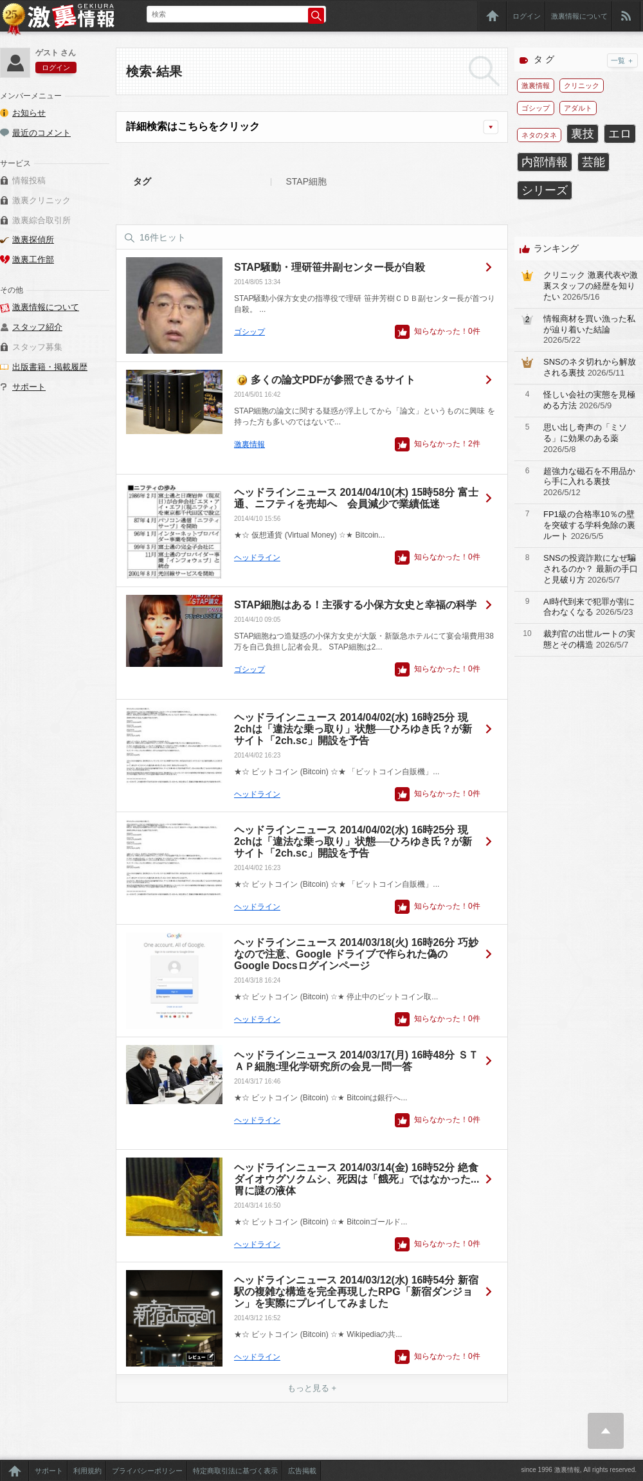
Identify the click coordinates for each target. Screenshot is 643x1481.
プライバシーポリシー (147, 1471)
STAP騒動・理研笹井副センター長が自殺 (329, 267)
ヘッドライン (257, 557)
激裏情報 (249, 444)
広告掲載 (302, 1471)
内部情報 (544, 162)
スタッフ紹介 (37, 327)
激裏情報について (579, 16)
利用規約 (87, 1471)
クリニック (581, 85)
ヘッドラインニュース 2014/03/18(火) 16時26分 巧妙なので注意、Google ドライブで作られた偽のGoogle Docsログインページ (356, 954)
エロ (619, 133)
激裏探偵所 (33, 239)
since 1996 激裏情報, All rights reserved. (579, 1469)
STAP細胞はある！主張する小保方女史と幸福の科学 (355, 604)
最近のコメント (41, 133)
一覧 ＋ (622, 60)
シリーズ (544, 190)
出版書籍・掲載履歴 (49, 367)
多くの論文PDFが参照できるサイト (333, 379)
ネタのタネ (539, 135)
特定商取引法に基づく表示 (235, 1471)
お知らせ (29, 113)
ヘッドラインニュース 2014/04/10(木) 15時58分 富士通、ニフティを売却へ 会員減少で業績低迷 (356, 498)
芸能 (593, 162)
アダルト (578, 108)
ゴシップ (249, 331)
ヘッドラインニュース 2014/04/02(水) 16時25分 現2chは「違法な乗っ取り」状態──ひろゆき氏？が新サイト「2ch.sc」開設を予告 (353, 729)
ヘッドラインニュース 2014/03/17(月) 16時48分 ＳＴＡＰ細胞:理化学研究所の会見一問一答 (356, 1060)
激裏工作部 (33, 259)
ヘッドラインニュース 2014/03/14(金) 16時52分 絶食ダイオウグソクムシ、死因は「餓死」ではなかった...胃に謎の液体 (356, 1179)
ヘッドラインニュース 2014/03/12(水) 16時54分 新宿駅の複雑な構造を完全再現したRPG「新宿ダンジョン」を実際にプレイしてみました (356, 1292)
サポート (29, 387)
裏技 (582, 133)
